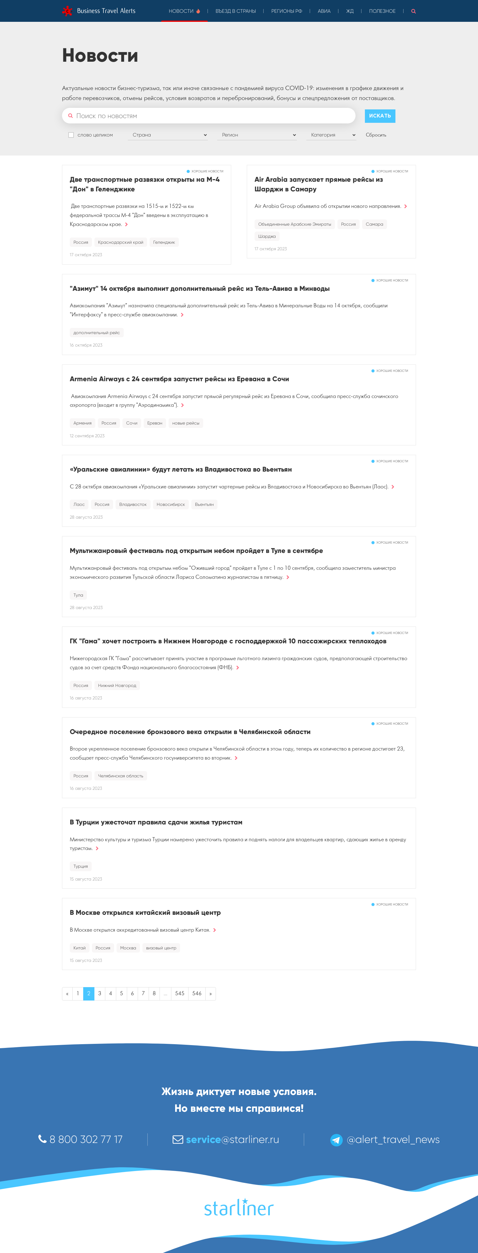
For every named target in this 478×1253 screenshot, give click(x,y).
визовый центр (161, 947)
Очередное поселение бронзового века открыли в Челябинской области (190, 731)
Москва (128, 947)
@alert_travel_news (384, 1139)
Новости (184, 11)
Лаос (79, 504)
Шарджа (267, 236)
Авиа (324, 11)
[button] (414, 11)
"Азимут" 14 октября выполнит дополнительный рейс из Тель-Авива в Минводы (200, 288)
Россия (81, 242)
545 (179, 993)
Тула (78, 595)
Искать (380, 116)
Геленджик (164, 242)
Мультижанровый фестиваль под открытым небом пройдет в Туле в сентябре (196, 550)
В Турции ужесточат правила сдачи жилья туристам (156, 822)
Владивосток (133, 504)
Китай (80, 947)
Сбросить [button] (376, 135)
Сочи (131, 422)
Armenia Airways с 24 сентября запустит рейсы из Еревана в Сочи (179, 379)
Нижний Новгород (117, 685)
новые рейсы (185, 422)
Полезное (382, 11)
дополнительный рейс (97, 332)
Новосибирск (171, 504)
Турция (81, 866)
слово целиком (95, 135)
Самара (374, 224)
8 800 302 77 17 (80, 1139)
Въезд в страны (236, 11)
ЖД (350, 11)
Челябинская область (120, 775)
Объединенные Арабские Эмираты (294, 224)
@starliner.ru (226, 1139)
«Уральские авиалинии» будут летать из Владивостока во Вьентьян (181, 469)
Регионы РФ (286, 11)
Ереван (154, 422)
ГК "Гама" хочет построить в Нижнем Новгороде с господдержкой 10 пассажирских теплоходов (228, 641)
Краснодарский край (120, 242)
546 (197, 993)
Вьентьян (204, 504)
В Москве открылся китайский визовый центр (145, 912)
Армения (83, 422)
